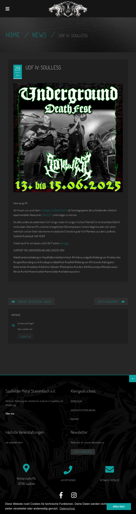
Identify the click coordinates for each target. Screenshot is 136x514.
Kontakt (25, 336)
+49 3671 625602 (68, 480)
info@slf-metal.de (109, 480)
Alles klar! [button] (119, 506)
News (39, 35)
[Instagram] (74, 497)
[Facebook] (61, 497)
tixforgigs (64, 243)
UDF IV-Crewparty (111, 301)
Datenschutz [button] (67, 508)
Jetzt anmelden (83, 451)
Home (13, 35)
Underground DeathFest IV (54, 210)
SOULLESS (47, 215)
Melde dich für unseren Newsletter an (87, 442)
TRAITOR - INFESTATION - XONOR (31, 301)
